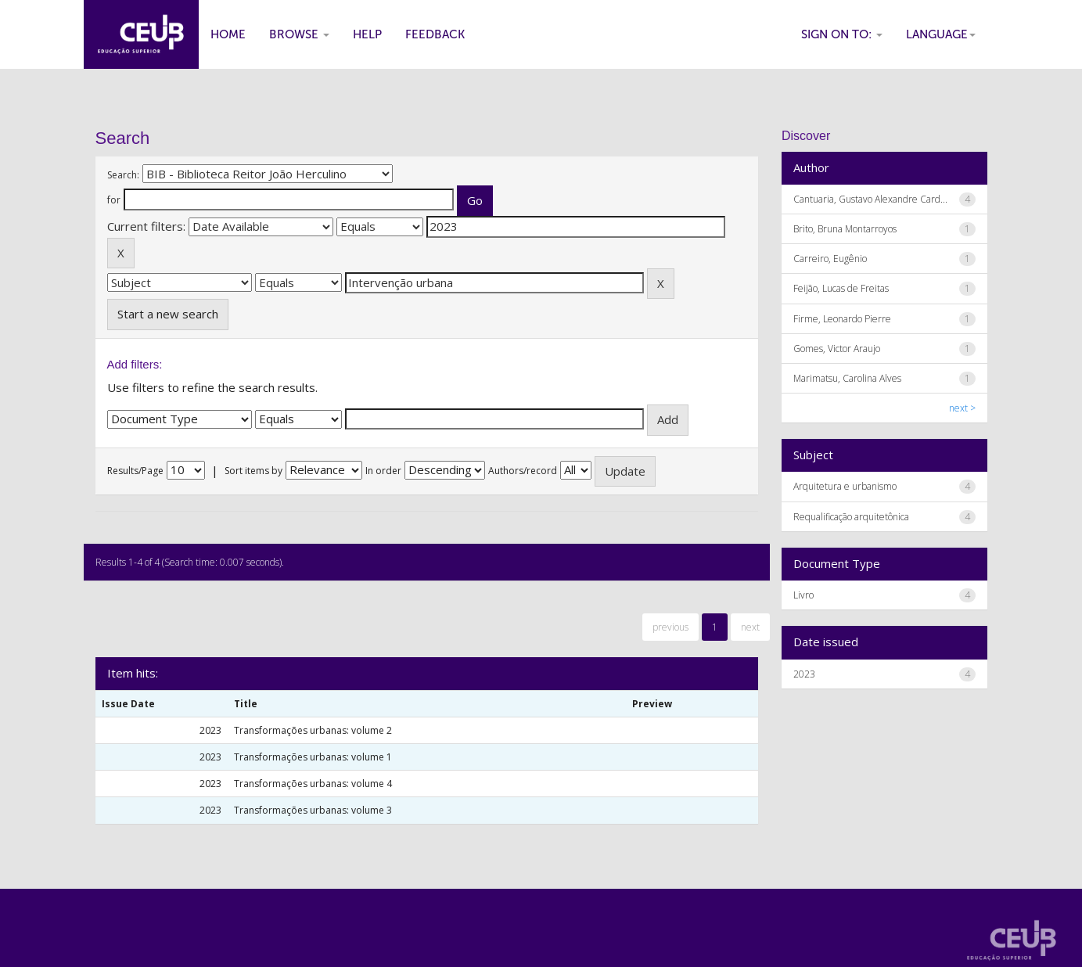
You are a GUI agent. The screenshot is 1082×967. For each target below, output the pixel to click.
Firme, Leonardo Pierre (842, 318)
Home (228, 34)
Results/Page (135, 470)
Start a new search (167, 314)
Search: (123, 175)
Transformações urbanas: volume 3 (313, 810)
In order (383, 470)
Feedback (435, 34)
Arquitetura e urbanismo (845, 486)
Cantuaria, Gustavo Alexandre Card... (870, 199)
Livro (803, 595)
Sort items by (253, 470)
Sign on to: (841, 34)
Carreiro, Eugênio (830, 258)
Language (941, 34)
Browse (299, 34)
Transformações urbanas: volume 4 (313, 783)
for (113, 200)
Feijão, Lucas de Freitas (841, 288)
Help (367, 34)
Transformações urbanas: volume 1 (313, 757)
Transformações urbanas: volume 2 (313, 730)
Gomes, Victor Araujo (836, 348)
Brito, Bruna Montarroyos (845, 228)
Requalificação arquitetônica (851, 516)
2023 (804, 674)
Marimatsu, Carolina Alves (847, 378)
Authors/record (522, 470)
